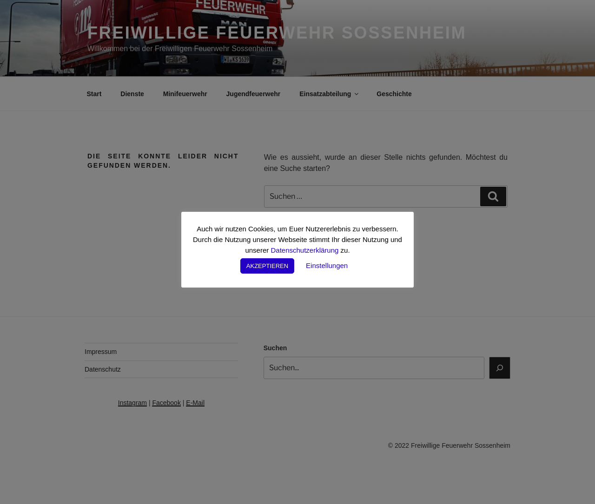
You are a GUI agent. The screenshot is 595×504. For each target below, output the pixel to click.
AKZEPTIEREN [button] (267, 265)
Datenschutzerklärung (304, 250)
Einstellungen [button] (327, 265)
